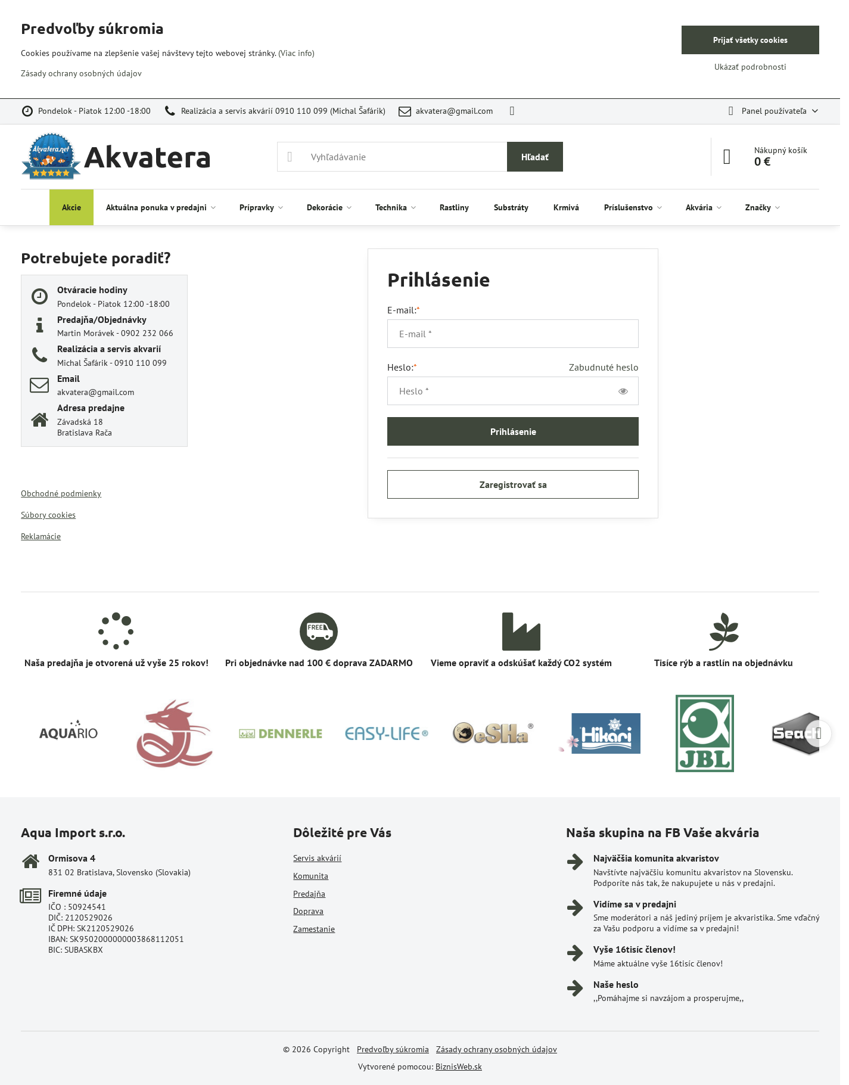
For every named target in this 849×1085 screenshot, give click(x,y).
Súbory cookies (48, 514)
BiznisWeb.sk (459, 1066)
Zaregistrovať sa (513, 484)
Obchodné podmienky (61, 493)
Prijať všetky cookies (750, 40)
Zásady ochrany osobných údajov (496, 1049)
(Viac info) (296, 53)
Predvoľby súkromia (393, 1049)
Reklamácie (41, 536)
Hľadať (535, 157)
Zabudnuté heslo (604, 367)
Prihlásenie (513, 431)
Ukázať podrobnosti (750, 66)
